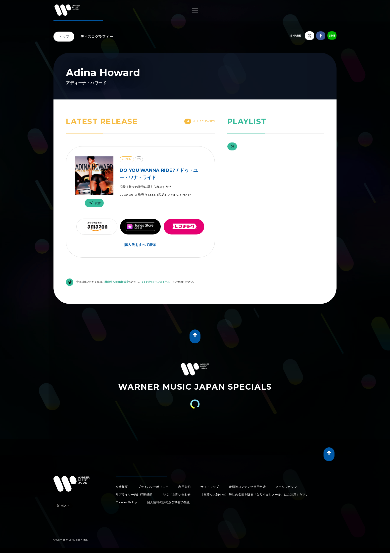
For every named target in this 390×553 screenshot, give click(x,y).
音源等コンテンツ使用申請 (247, 487)
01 (232, 146)
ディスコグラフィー (97, 36)
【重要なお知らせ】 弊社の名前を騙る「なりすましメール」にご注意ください (255, 494)
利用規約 (184, 487)
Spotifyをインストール (156, 281)
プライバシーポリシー (153, 487)
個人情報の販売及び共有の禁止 (168, 502)
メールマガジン (286, 487)
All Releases (199, 121)
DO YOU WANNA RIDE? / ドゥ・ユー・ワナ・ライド (159, 174)
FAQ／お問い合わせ (176, 494)
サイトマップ (209, 487)
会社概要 (122, 487)
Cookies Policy (126, 502)
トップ (63, 36)
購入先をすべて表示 (140, 244)
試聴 (94, 203)
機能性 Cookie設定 (116, 281)
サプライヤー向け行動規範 (134, 494)
